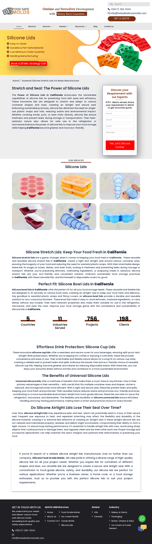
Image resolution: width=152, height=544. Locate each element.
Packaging (115, 516)
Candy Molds (66, 520)
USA (95, 512)
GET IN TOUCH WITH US (26, 507)
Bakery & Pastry (118, 512)
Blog (95, 26)
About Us (32, 26)
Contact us (109, 26)
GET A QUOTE (122, 18)
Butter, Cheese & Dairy (121, 520)
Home (18, 26)
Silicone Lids (66, 524)
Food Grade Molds (69, 512)
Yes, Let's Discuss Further (120, 145)
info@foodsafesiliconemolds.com (127, 13)
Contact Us (51, 520)
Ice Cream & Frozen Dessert (120, 526)
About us (50, 516)
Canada (97, 516)
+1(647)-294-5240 (119, 9)
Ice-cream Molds (68, 516)
